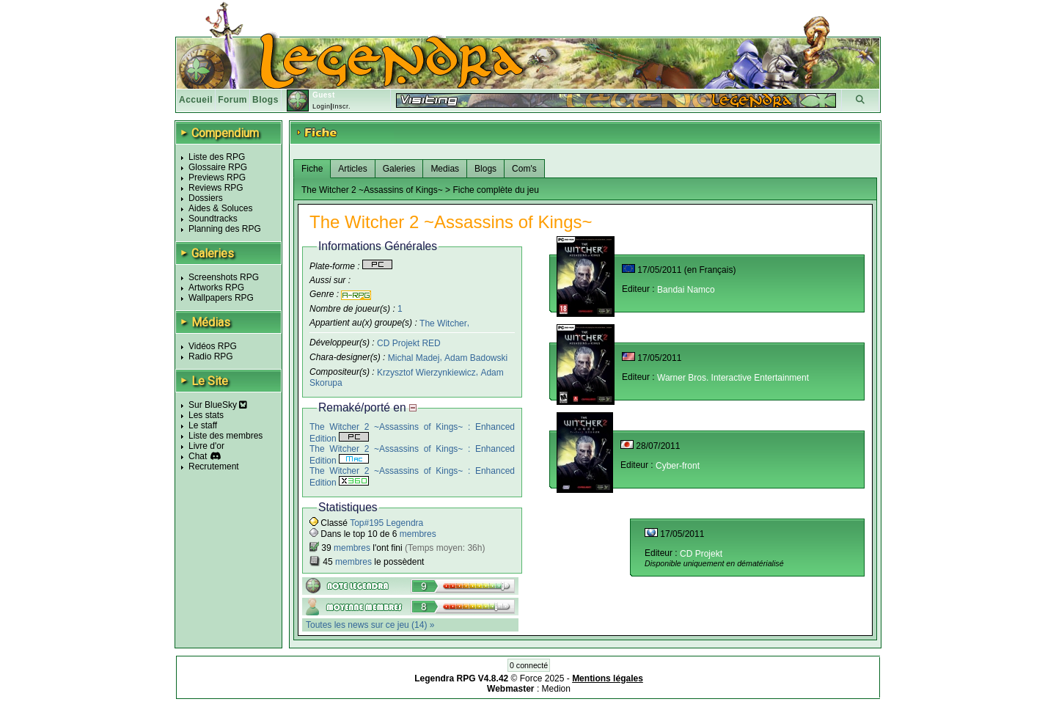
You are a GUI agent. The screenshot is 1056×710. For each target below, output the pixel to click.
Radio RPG (210, 356)
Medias (444, 169)
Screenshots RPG (223, 277)
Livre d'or (206, 446)
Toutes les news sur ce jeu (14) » (370, 625)
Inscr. (341, 106)
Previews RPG (217, 177)
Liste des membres (225, 436)
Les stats (206, 415)
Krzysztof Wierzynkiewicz (426, 372)
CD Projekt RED (409, 343)
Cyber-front (678, 466)
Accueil (196, 100)
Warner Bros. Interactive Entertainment (733, 378)
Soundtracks (213, 218)
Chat (197, 456)
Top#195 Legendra (386, 523)
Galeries (399, 169)
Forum (232, 100)
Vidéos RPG (212, 346)
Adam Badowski (475, 358)
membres (418, 534)
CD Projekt (701, 554)
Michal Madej (414, 358)
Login (321, 106)
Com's (524, 169)
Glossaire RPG (217, 167)
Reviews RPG (215, 188)
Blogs (265, 100)
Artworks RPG (216, 287)
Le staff (202, 425)
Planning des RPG (224, 229)
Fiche (312, 169)
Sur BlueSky (217, 405)
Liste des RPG (216, 157)
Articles (352, 169)
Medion (556, 689)
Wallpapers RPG (221, 298)
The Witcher (443, 323)
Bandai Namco (686, 290)
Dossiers (205, 198)
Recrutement (213, 466)
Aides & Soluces (220, 208)
